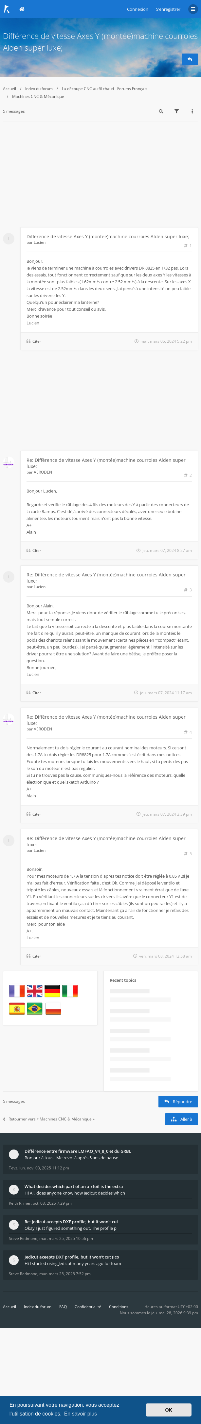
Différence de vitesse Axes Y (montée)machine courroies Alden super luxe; (108, 236)
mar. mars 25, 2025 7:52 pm (65, 1273)
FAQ (63, 1306)
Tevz (13, 1168)
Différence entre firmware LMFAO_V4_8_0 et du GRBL (78, 1151)
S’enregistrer (168, 9)
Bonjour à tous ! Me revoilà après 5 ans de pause (71, 1158)
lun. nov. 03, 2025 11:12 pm (44, 1168)
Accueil (9, 88)
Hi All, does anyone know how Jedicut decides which (75, 1193)
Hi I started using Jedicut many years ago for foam (73, 1263)
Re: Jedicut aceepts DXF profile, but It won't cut (71, 1222)
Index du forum (39, 88)
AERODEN (43, 472)
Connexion (137, 9)
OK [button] (168, 1410)
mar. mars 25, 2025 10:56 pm (66, 1238)
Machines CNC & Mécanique (38, 96)
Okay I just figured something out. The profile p (71, 1228)
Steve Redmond (23, 1238)
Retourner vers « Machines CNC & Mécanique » (49, 1119)
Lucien (40, 242)
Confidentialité (88, 1306)
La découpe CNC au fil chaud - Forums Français (104, 88)
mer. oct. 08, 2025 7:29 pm (47, 1203)
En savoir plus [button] (80, 1413)
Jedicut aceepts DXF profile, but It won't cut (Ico (72, 1257)
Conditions (118, 1306)
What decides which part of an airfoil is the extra (74, 1186)
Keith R (15, 1203)
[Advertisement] (100, 178)
